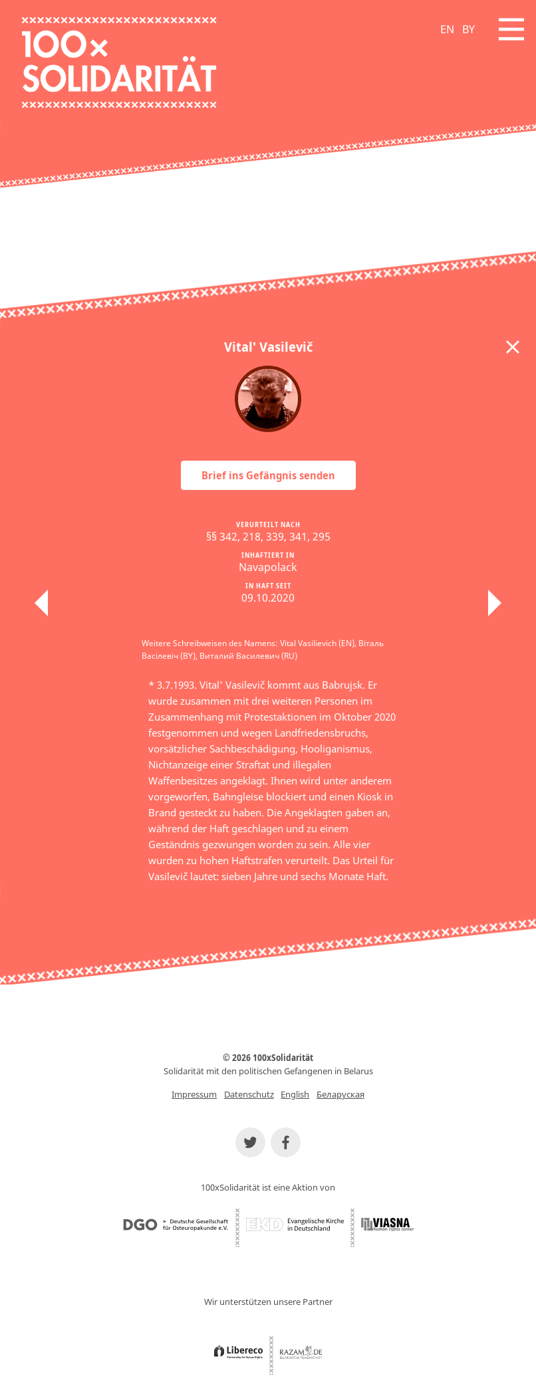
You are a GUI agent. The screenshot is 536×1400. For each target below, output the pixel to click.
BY (468, 29)
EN (447, 29)
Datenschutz (249, 1094)
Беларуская (340, 1094)
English (295, 1094)
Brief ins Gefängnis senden (268, 475)
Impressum (194, 1094)
